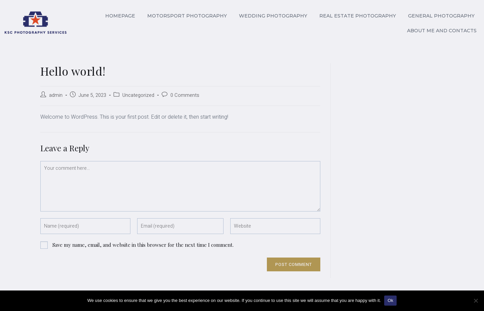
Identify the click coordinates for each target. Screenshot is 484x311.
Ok (390, 300)
